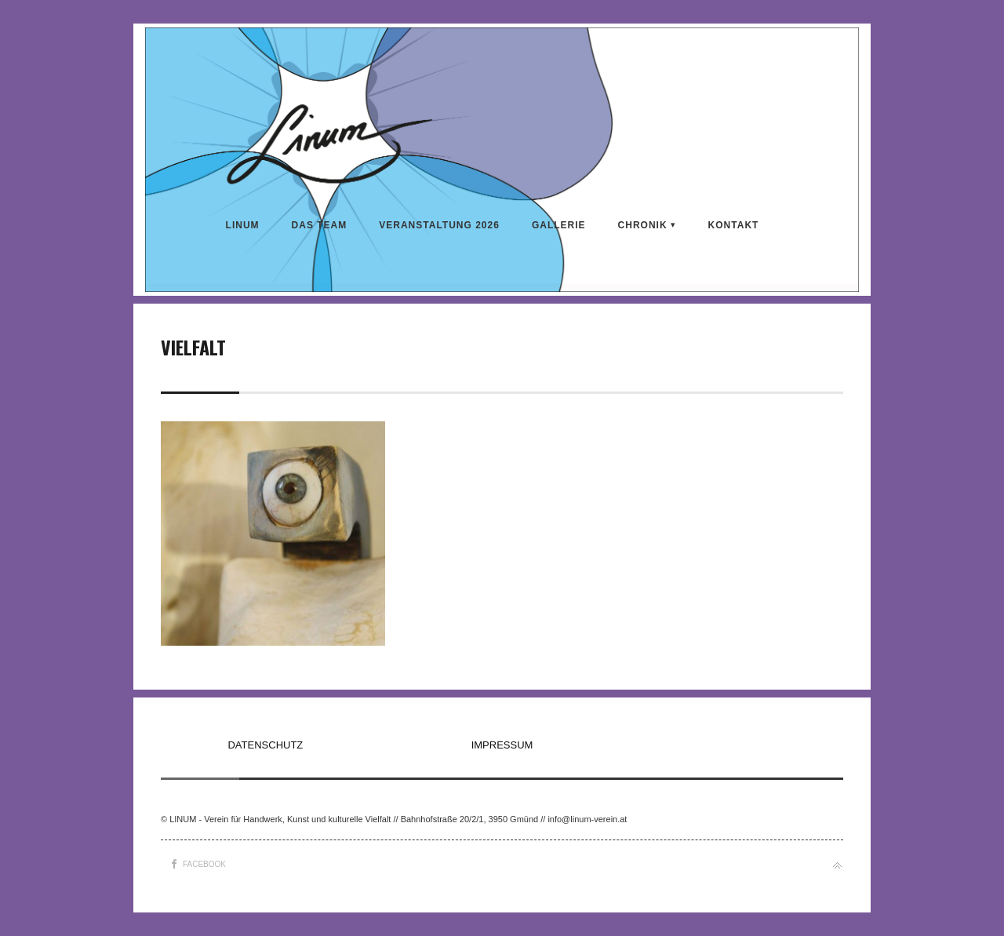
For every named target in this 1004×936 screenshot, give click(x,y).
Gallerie (559, 225)
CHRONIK (643, 225)
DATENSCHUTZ (265, 745)
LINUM (243, 225)
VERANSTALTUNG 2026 (439, 225)
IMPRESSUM (502, 745)
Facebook (204, 864)
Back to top (837, 866)
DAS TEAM (319, 225)
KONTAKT (733, 225)
